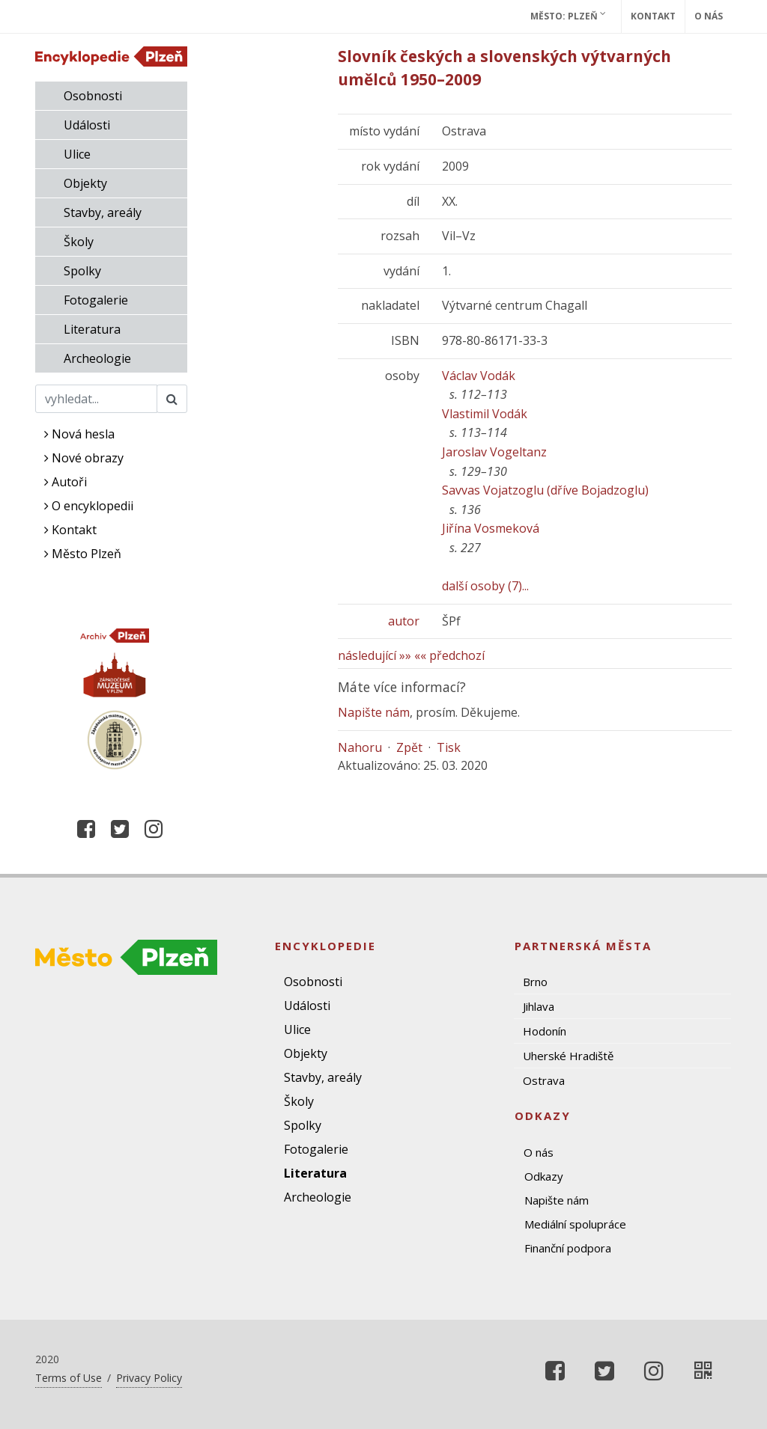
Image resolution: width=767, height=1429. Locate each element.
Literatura (92, 329)
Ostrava (544, 1080)
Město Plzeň (82, 553)
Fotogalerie (96, 300)
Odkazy (543, 1176)
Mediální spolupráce (575, 1224)
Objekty (85, 183)
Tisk (449, 747)
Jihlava (538, 1006)
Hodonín (544, 1030)
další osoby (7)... (485, 586)
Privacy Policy (149, 1378)
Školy (79, 241)
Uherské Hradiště (568, 1055)
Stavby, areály (103, 212)
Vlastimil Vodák (484, 414)
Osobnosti (93, 96)
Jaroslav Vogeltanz (494, 452)
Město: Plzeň (568, 15)
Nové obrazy (84, 458)
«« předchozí (449, 655)
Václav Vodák (478, 375)
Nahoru (360, 747)
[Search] (96, 399)
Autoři (65, 482)
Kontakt (653, 16)
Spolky (82, 271)
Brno (535, 981)
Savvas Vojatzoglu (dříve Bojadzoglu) (545, 490)
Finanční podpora (567, 1247)
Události (87, 125)
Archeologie (97, 358)
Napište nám (374, 712)
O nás (708, 16)
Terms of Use (68, 1378)
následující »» (374, 655)
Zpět (409, 747)
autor (403, 621)
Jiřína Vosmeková (490, 528)
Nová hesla (79, 434)
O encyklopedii (88, 506)
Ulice (77, 154)
